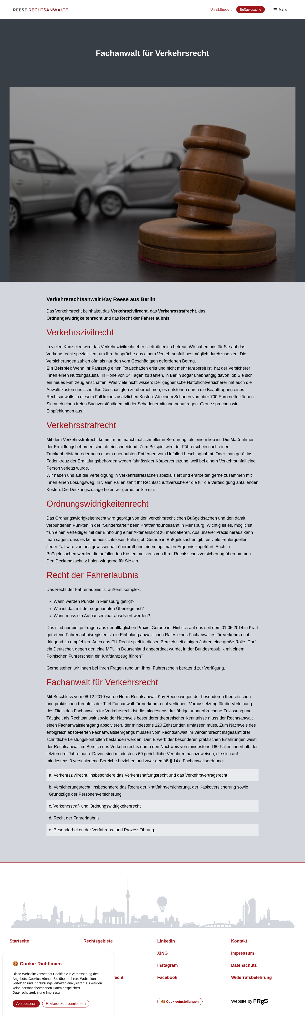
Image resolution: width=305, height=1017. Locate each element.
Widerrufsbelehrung (251, 977)
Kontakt (239, 941)
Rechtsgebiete (98, 941)
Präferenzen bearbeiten (66, 1004)
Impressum (242, 953)
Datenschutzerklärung (29, 992)
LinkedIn (166, 941)
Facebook (167, 977)
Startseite (19, 941)
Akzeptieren (26, 1004)
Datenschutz (244, 965)
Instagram (167, 965)
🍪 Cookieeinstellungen (180, 1001)
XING (162, 953)
